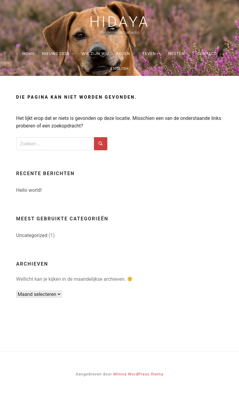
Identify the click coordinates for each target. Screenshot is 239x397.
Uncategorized (31, 235)
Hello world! (29, 190)
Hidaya (119, 22)
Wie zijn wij (95, 53)
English (119, 68)
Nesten (176, 53)
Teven (149, 53)
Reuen (123, 53)
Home (29, 53)
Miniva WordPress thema (138, 374)
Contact (206, 53)
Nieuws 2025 (55, 53)
